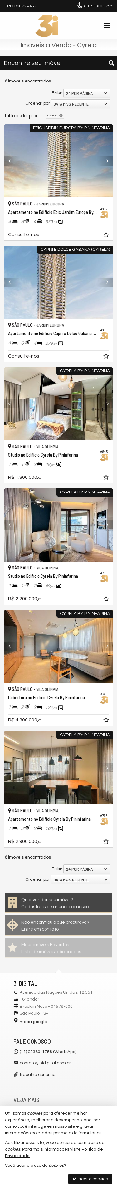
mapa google (33, 1022)
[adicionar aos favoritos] (107, 236)
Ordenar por (37, 103)
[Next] (105, 161)
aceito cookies (90, 1178)
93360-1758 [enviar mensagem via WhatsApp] (98, 6)
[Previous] (12, 161)
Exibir (57, 93)
